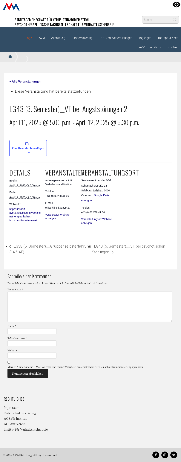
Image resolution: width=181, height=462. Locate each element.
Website (12, 350)
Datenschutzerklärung (20, 412)
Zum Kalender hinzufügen (28, 148)
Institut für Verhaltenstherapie (26, 429)
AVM (11, 6)
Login (29, 38)
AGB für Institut (15, 418)
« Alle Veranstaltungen (25, 81)
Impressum (11, 407)
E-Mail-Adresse (17, 338)
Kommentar (15, 289)
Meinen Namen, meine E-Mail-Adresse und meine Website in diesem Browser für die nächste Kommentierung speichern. (75, 367)
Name (11, 326)
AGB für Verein (15, 423)
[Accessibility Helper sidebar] (176, 4)
